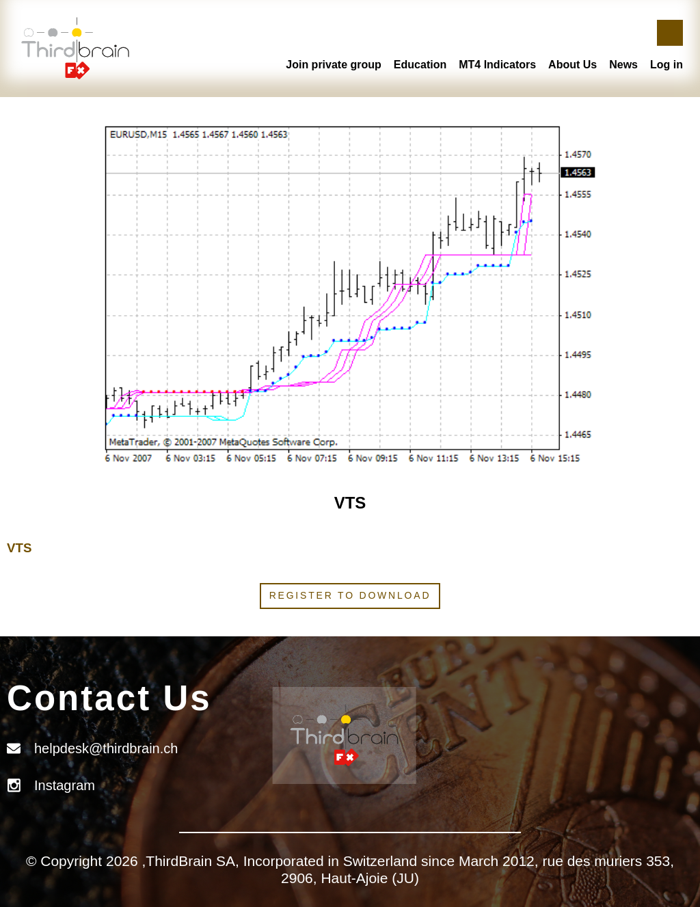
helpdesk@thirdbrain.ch (106, 748)
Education (420, 64)
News (623, 64)
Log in (666, 64)
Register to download (350, 595)
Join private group (333, 64)
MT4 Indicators (497, 64)
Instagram (64, 785)
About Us (572, 64)
